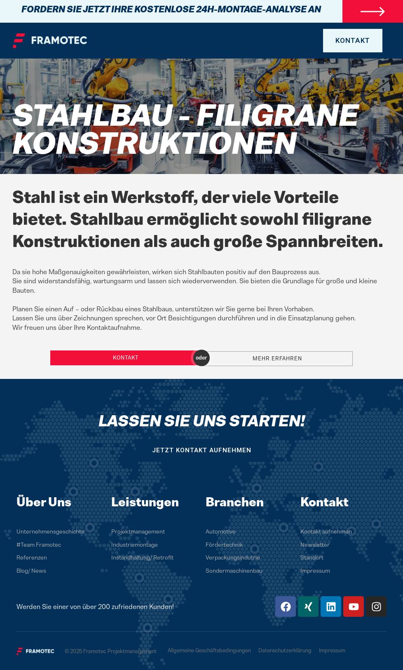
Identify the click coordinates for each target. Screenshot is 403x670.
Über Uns (43, 500)
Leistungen (145, 500)
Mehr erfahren (277, 357)
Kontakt (125, 357)
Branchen (235, 500)
